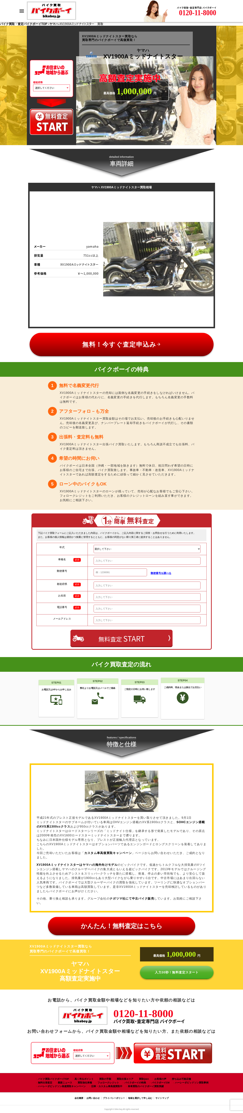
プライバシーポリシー (114, 1098)
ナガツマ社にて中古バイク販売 (132, 898)
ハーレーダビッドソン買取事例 (191, 1082)
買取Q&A (144, 1079)
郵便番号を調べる (161, 573)
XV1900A (77, 864)
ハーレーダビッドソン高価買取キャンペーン (62, 1086)
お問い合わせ (93, 1098)
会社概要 (79, 1098)
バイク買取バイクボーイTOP (53, 1079)
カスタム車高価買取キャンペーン (108, 853)
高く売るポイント (84, 1079)
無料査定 (121, 638)
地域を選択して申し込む (140, 1098)
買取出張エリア (125, 1079)
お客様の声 (160, 1079)
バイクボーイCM (161, 1082)
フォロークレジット (108, 1082)
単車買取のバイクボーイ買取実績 (146, 1086)
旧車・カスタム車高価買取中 (106, 1086)
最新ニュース (65, 1082)
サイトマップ (162, 1098)
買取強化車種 (85, 1082)
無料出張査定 (45, 1082)
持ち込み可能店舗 (181, 1079)
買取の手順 (105, 1079)
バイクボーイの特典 (135, 1082)
